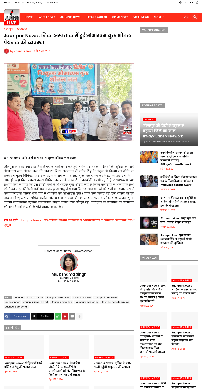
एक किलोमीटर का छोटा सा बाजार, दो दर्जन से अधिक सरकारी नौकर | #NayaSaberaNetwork (176, 158)
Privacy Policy (34, 2)
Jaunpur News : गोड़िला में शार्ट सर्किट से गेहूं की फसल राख (23, 365)
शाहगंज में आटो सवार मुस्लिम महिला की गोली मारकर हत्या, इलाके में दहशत (178, 201)
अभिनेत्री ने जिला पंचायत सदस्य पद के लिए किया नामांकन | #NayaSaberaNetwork (178, 181)
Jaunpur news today (86, 302)
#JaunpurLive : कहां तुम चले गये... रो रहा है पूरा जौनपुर (178, 220)
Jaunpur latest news (105, 297)
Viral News (141, 17)
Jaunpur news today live (115, 302)
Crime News (120, 17)
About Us (19, 2)
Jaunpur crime (35, 297)
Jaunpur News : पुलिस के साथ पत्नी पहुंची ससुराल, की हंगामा (112, 365)
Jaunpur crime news (58, 297)
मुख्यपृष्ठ (9, 28)
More (157, 17)
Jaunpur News (70, 17)
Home (7, 2)
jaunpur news (12, 302)
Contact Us (52, 2)
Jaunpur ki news (82, 297)
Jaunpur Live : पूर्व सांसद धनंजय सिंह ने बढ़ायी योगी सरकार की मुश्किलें (176, 239)
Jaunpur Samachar (16, 306)
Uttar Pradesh (96, 17)
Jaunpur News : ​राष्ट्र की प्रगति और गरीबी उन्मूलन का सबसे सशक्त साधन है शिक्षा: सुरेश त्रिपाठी (153, 293)
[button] (186, 17)
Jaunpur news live (61, 302)
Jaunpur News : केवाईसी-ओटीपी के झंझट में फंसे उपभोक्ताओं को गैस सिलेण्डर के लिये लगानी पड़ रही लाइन (67, 369)
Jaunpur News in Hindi (35, 302)
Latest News (46, 17)
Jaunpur (21, 28)
